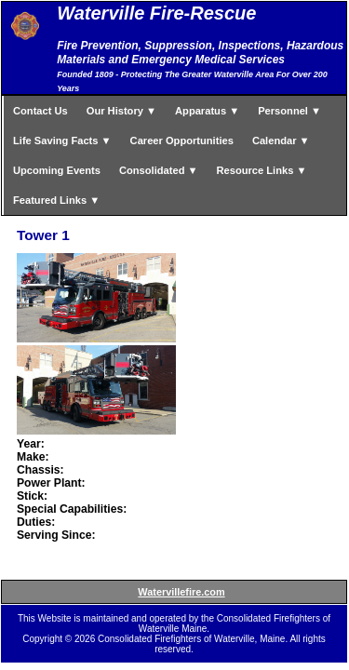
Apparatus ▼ (207, 110)
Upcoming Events (57, 170)
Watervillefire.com (181, 591)
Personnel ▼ (289, 110)
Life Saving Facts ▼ (62, 140)
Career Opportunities (182, 140)
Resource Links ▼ (262, 170)
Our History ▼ (121, 110)
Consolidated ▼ (158, 170)
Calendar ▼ (281, 140)
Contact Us (40, 110)
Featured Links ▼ (56, 200)
